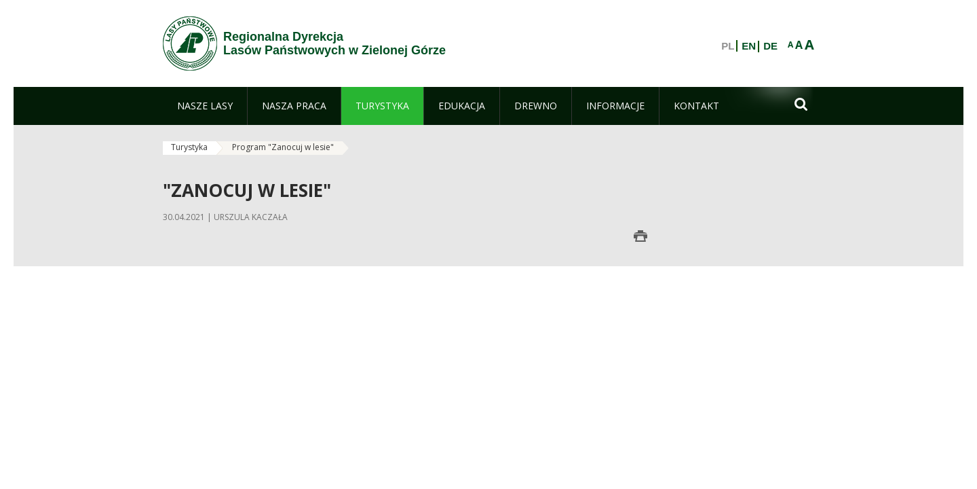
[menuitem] (205, 106)
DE (770, 46)
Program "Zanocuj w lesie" (283, 147)
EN (749, 46)
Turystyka (189, 147)
